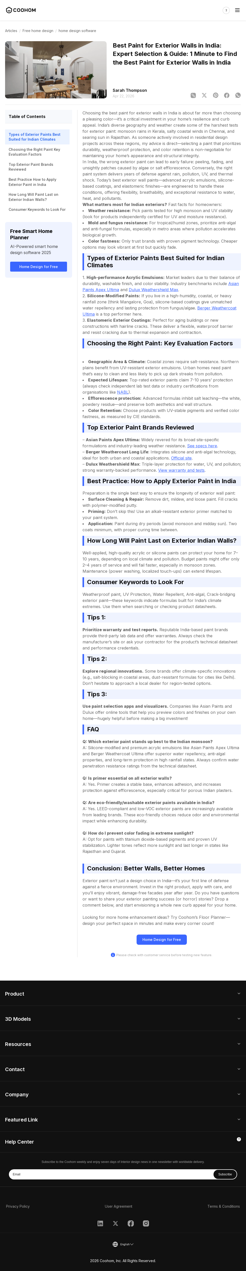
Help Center (19, 1142)
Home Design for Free (38, 266)
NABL (122, 392)
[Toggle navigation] (237, 10)
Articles (11, 30)
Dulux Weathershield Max (153, 289)
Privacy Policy (18, 1206)
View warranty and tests (181, 470)
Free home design (38, 30)
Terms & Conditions (223, 1206)
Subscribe (225, 1174)
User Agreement (118, 1206)
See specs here (202, 445)
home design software (77, 30)
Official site (181, 458)
